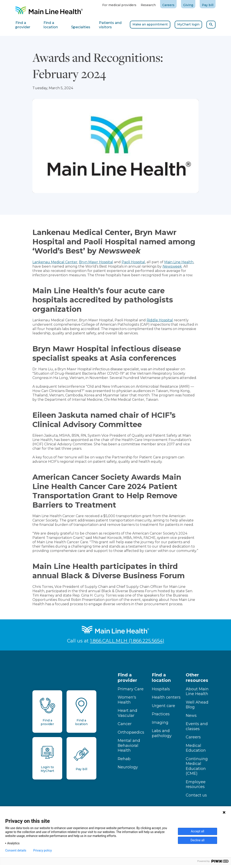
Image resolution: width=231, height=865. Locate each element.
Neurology (128, 767)
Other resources (197, 677)
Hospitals (161, 689)
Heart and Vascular (127, 713)
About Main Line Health (197, 691)
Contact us (196, 795)
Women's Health (127, 700)
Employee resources (196, 784)
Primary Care (131, 689)
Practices (161, 714)
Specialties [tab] (80, 27)
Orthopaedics (131, 732)
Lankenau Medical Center (54, 262)
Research (148, 5)
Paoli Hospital (133, 262)
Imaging (160, 722)
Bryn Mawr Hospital (96, 262)
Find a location (161, 677)
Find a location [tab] (51, 25)
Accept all (197, 831)
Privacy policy (42, 850)
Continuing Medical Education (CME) (197, 766)
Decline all (197, 840)
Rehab (124, 758)
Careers (168, 5)
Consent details (15, 850)
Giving (188, 5)
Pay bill (207, 5)
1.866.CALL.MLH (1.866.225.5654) (127, 641)
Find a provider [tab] (22, 25)
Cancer (125, 723)
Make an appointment (150, 24)
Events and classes (197, 726)
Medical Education (196, 748)
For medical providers (119, 5)
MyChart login (188, 24)
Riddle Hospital (160, 320)
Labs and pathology (162, 733)
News (191, 715)
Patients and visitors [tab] (110, 25)
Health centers (166, 697)
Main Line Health (178, 262)
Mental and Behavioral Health (129, 745)
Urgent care (163, 705)
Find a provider (127, 677)
